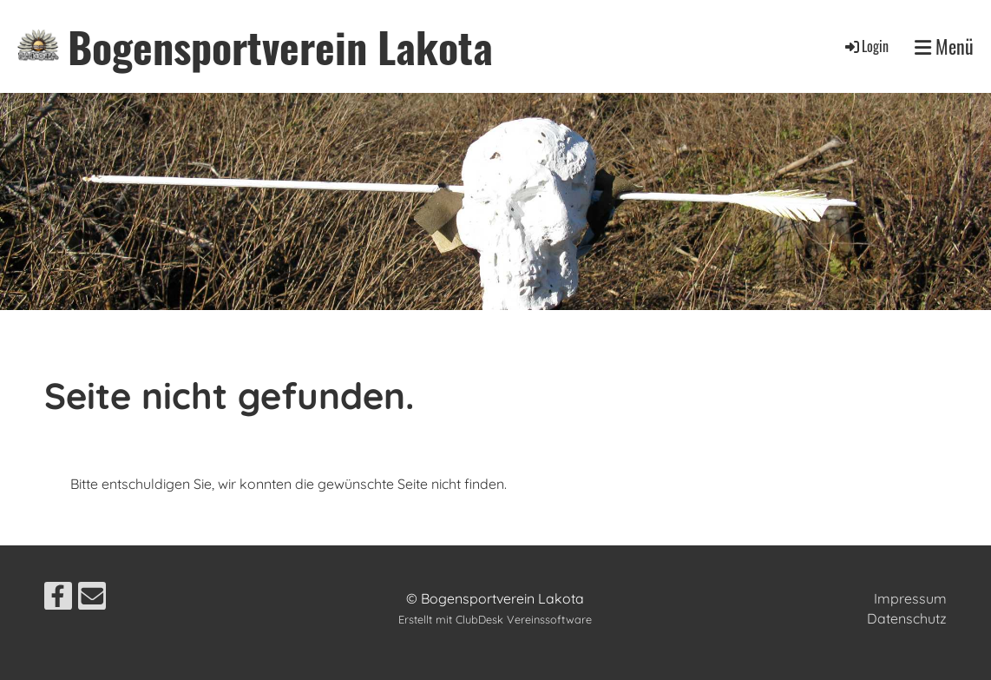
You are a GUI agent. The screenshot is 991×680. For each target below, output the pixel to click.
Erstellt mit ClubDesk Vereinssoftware (495, 619)
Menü (944, 46)
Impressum (910, 598)
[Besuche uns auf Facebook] (58, 599)
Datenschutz (907, 618)
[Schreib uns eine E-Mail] (92, 599)
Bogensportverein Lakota (280, 46)
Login (866, 46)
